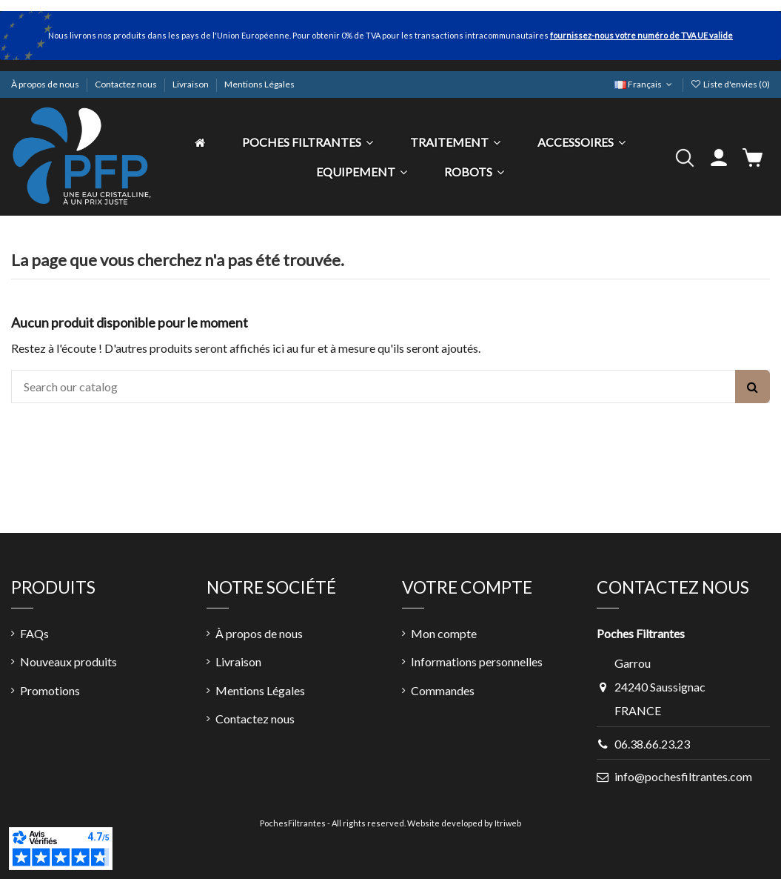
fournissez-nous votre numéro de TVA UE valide (641, 35)
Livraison (191, 84)
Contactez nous (126, 84)
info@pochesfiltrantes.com (683, 776)
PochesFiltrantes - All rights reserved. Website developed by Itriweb (390, 823)
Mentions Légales (259, 84)
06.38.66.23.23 (652, 744)
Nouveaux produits (68, 661)
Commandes (443, 690)
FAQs (34, 633)
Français (644, 84)
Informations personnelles (477, 661)
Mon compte (444, 633)
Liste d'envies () (730, 84)
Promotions (50, 690)
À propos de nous (46, 84)
